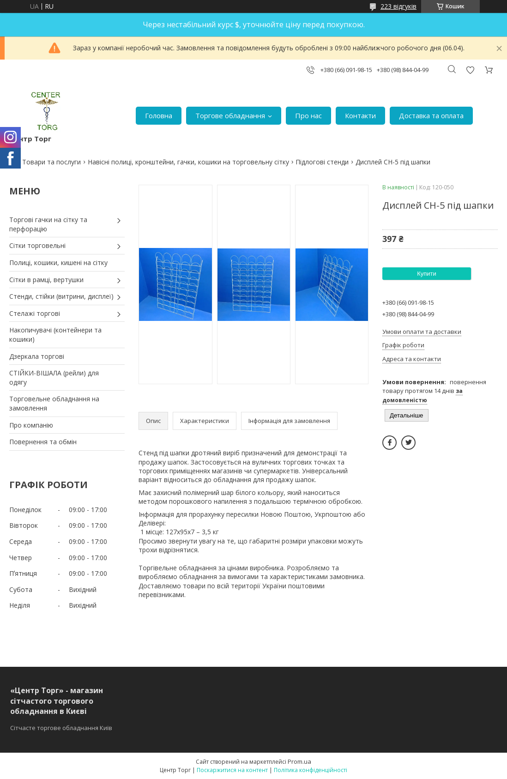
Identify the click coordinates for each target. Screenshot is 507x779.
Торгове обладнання (230, 115)
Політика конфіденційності (310, 770)
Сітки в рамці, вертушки (46, 279)
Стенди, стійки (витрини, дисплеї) (61, 296)
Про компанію (31, 425)
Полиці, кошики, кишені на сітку (58, 262)
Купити (426, 273)
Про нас (308, 115)
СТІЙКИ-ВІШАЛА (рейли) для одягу (54, 377)
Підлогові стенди (322, 161)
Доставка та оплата (431, 115)
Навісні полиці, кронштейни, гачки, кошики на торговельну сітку (188, 161)
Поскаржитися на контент (232, 770)
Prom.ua (299, 761)
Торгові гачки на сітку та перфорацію (48, 224)
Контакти (360, 115)
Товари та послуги (51, 161)
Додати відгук (470, 70)
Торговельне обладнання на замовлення (54, 403)
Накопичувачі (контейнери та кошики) (55, 335)
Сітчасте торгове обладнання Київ (61, 728)
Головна (158, 115)
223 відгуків (398, 6)
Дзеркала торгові (36, 356)
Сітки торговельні (37, 245)
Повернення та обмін (43, 441)
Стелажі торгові (34, 313)
